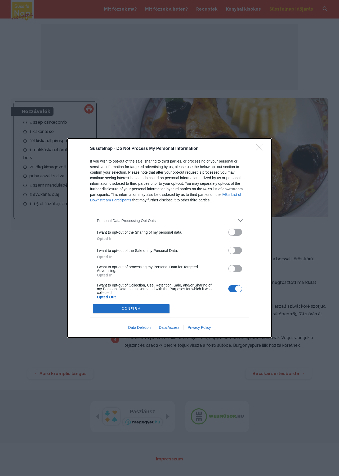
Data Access (169, 327)
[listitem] (169, 220)
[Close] (261, 149)
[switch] (235, 232)
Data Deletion (139, 327)
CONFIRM (131, 309)
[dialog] (169, 238)
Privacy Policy (199, 327)
